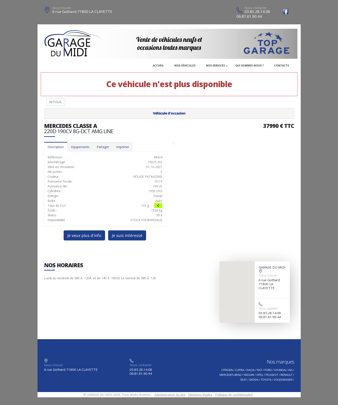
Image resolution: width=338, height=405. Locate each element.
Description (56, 147)
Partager (103, 147)
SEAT (243, 380)
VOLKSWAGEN (283, 380)
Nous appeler (268, 308)
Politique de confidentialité (234, 394)
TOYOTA (266, 380)
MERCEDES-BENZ (231, 375)
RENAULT (286, 375)
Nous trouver (61, 8)
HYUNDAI (280, 370)
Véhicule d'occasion (169, 113)
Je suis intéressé (127, 235)
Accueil (158, 65)
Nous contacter (256, 8)
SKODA (253, 380)
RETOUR (55, 102)
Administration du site (169, 394)
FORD (268, 370)
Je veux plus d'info (84, 235)
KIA (290, 370)
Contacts (281, 65)
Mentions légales (200, 394)
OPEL (259, 375)
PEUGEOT (272, 375)
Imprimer (122, 147)
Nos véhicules (184, 65)
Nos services (215, 65)
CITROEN (227, 370)
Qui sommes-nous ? (249, 65)
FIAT (259, 370)
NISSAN (249, 375)
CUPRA (239, 370)
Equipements (80, 147)
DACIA (250, 370)
